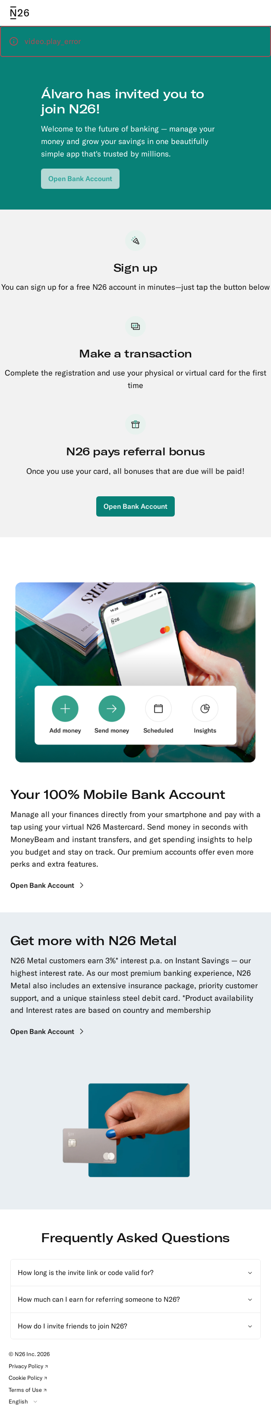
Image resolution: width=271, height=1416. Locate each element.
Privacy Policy (30, 1367)
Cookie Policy (29, 1379)
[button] (135, 41)
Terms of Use (29, 1391)
